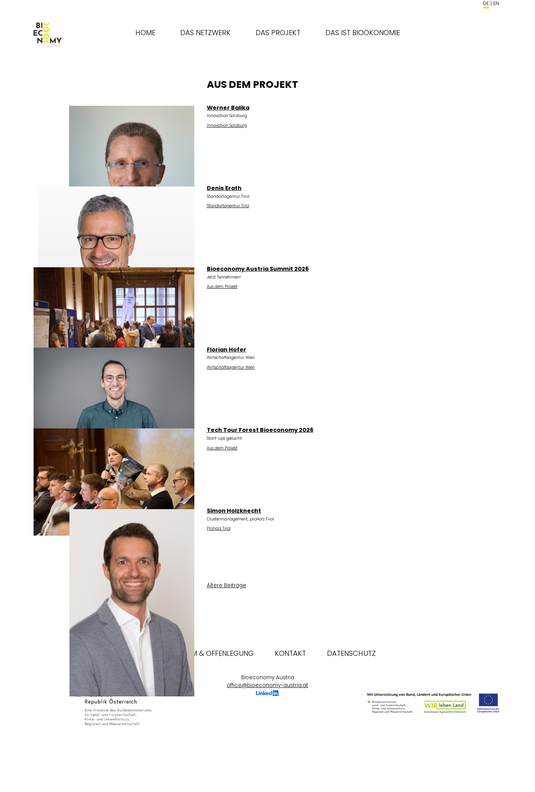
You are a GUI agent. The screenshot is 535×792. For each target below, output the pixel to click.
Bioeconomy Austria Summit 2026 (258, 269)
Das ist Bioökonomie (362, 32)
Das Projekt (278, 32)
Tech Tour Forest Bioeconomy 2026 (260, 430)
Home (145, 32)
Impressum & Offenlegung (206, 653)
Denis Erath (224, 188)
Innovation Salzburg (227, 125)
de (486, 3)
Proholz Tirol (219, 528)
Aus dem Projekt (222, 286)
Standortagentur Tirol (228, 205)
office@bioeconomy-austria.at (267, 685)
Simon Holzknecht (234, 511)
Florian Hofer (226, 349)
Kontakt (290, 653)
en (496, 3)
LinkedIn (267, 694)
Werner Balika (228, 108)
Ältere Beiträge (226, 585)
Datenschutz (351, 653)
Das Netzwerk (205, 32)
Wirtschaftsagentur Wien (231, 367)
